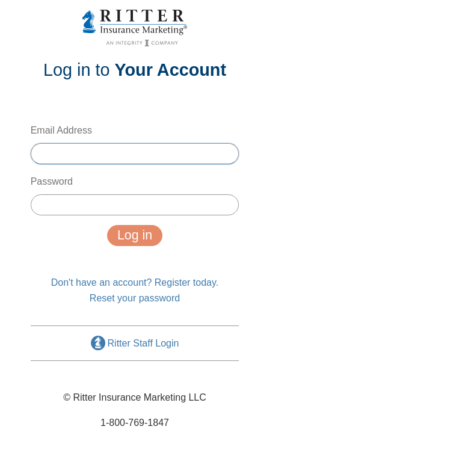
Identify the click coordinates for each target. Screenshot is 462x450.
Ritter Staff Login (135, 343)
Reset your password (135, 298)
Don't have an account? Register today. (134, 282)
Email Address (135, 144)
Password (135, 195)
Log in (134, 235)
